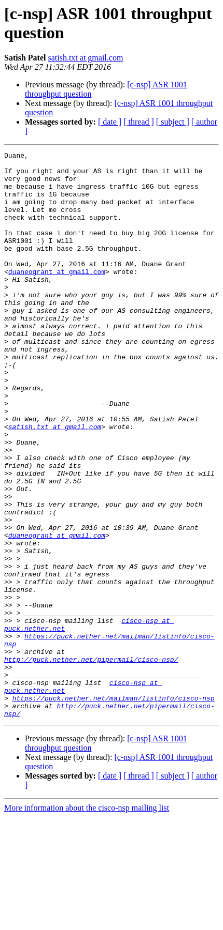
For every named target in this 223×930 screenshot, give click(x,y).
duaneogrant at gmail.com (56, 296)
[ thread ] (138, 121)
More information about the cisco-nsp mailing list (86, 921)
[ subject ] (172, 121)
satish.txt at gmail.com (85, 57)
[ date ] (109, 121)
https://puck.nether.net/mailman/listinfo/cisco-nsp (113, 808)
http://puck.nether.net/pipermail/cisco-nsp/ (91, 761)
